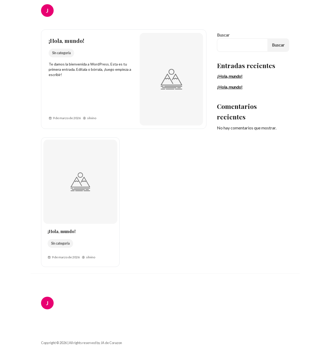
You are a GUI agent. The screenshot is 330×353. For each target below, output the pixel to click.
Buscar (223, 34)
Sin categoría (61, 53)
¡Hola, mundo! (66, 40)
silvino (89, 118)
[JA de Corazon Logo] (51, 10)
